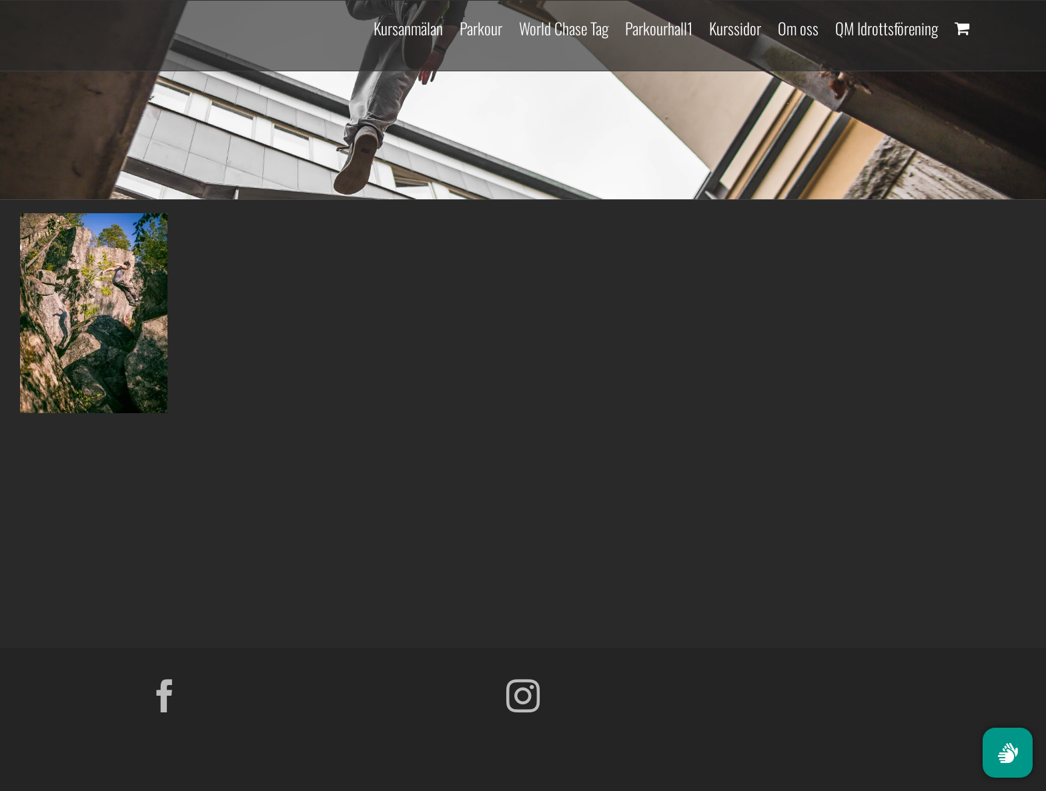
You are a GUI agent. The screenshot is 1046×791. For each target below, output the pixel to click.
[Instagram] (523, 695)
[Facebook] (164, 695)
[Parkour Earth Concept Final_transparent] (881, 684)
